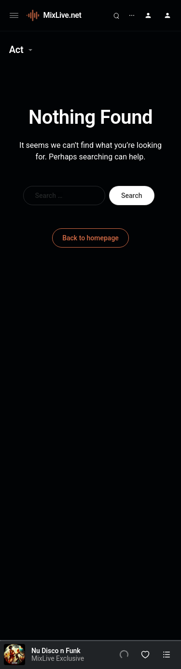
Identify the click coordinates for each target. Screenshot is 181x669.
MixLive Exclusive (57, 658)
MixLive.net (62, 15)
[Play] (124, 654)
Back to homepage (90, 238)
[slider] (90, 640)
